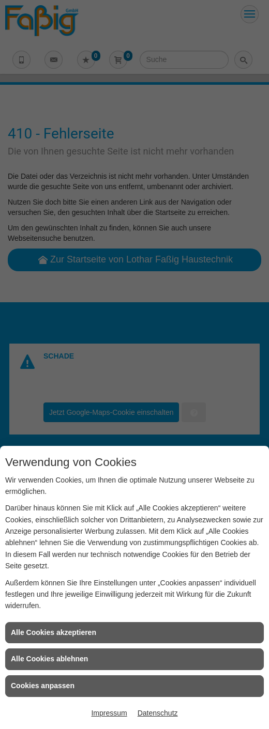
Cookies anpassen (42, 685)
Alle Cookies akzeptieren (53, 632)
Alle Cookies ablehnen (49, 659)
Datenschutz (158, 713)
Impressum (109, 713)
